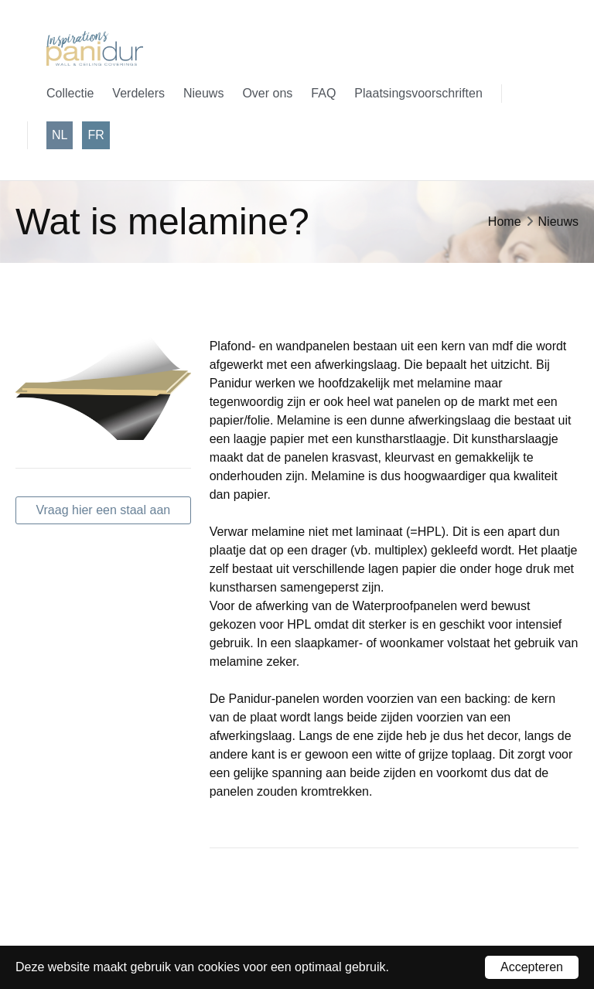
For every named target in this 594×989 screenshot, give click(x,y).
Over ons (267, 93)
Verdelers (138, 93)
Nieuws (203, 93)
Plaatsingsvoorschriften (418, 93)
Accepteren (531, 967)
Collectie (70, 93)
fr (95, 135)
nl (59, 135)
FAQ (323, 93)
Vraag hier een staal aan (103, 510)
